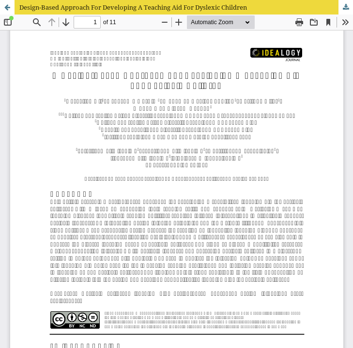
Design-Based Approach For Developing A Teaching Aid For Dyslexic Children (133, 7)
